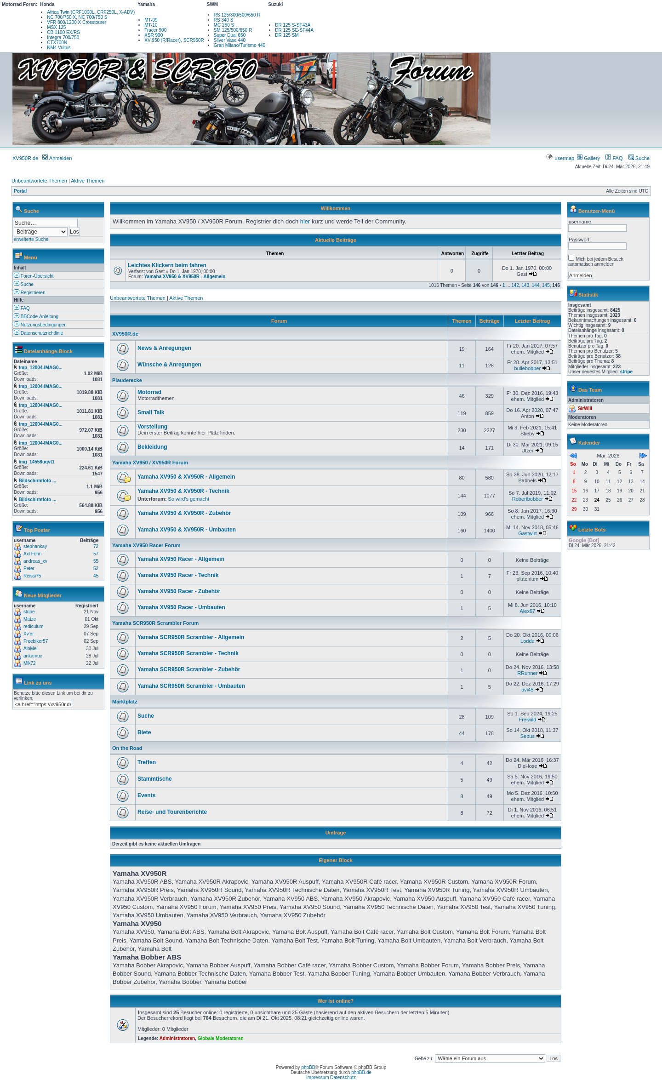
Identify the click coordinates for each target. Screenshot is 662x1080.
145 (546, 285)
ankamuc (32, 655)
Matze (29, 619)
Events (146, 795)
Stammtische (154, 779)
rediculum (33, 626)
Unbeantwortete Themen (39, 180)
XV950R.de (25, 158)
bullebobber (527, 368)
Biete (144, 732)
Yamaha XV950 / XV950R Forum (150, 462)
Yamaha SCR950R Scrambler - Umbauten (191, 686)
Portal (20, 191)
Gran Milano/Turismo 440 (239, 45)
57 (95, 553)
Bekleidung (152, 447)
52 (95, 568)
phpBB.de (361, 1072)
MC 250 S (224, 25)
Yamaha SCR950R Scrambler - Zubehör (188, 669)
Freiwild (527, 719)
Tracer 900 (155, 30)
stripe (28, 611)
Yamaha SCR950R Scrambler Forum (155, 623)
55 (95, 561)
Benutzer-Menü (596, 211)
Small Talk (150, 412)
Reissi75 (32, 575)
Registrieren (30, 292)
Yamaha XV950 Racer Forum (146, 545)
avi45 (527, 689)
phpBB (308, 1067)
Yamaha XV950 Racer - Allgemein (180, 559)
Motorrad (149, 392)
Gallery (588, 158)
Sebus (527, 736)
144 (536, 285)
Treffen (146, 762)
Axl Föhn (32, 553)
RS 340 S (224, 20)
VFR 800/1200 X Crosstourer (76, 22)
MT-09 (150, 20)
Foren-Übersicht (33, 276)
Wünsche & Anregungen (169, 364)
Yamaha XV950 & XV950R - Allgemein (184, 276)
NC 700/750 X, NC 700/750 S (77, 17)
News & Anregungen (164, 348)
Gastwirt (527, 533)
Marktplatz (124, 701)
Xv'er (28, 633)
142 (515, 285)
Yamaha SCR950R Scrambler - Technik (188, 653)
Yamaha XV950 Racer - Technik (178, 575)
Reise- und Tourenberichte (172, 812)
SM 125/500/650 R (233, 30)
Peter (28, 568)
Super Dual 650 (230, 35)
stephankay (35, 546)
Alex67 (528, 611)
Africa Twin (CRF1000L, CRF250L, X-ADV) (91, 12)
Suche (639, 158)
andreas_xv (35, 561)
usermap (561, 158)
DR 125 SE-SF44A (294, 30)
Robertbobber (527, 499)
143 (526, 285)
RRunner (527, 673)
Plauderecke (127, 380)
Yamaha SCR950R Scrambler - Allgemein (190, 637)
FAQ (613, 158)
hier (305, 221)
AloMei (30, 648)
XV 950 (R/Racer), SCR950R (174, 40)
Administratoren (177, 1038)
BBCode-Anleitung (36, 316)
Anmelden (57, 158)
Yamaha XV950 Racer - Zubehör (178, 591)
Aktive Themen (87, 180)
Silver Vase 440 (229, 40)
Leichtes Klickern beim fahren (167, 265)
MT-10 (150, 25)
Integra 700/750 (63, 37)
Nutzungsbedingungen (40, 324)
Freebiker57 (35, 641)
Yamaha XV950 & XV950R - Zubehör (184, 513)
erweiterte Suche (31, 239)
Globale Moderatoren (221, 1038)
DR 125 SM (287, 35)
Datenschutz (343, 1077)
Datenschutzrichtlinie (38, 333)
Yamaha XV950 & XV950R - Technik (183, 491)
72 (95, 546)
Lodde (527, 641)
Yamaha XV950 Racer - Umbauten (181, 607)
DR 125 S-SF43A (292, 25)
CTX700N (57, 42)
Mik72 (29, 663)
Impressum (317, 1077)
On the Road (127, 748)
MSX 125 (56, 27)
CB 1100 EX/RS (63, 32)
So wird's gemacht (189, 499)
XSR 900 (153, 35)
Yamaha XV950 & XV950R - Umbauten (186, 529)
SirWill (585, 408)
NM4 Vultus (58, 47)
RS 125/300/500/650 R (237, 14)
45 (95, 575)
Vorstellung (152, 426)
